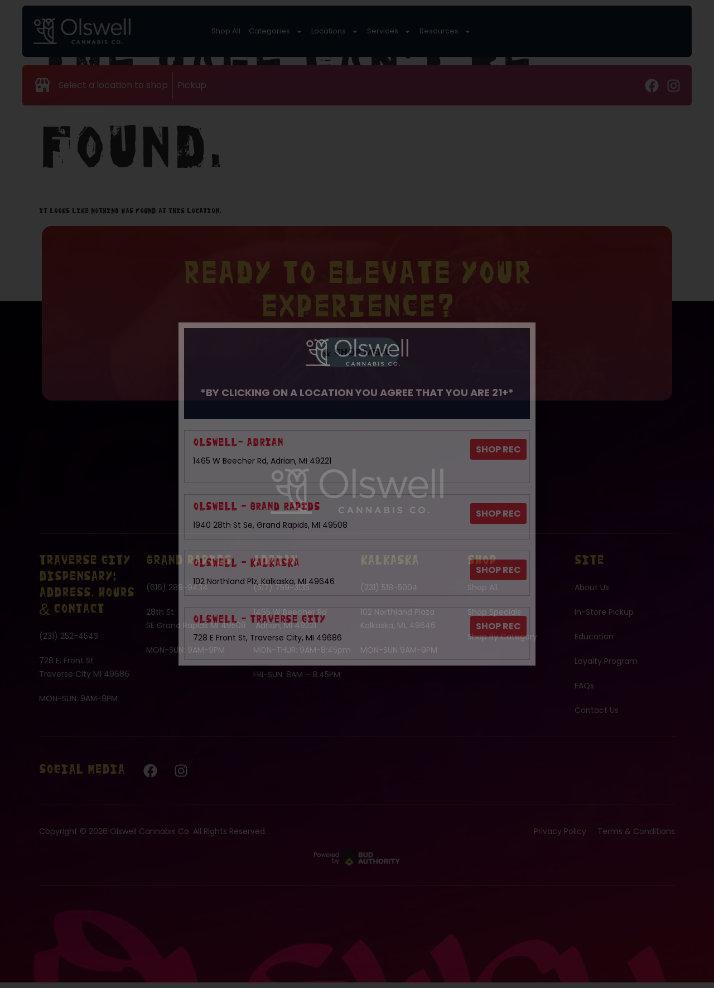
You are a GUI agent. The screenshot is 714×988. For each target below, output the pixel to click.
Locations (315, 31)
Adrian (275, 567)
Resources (400, 31)
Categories (269, 31)
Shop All (225, 31)
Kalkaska (389, 567)
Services (357, 31)
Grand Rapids (188, 567)
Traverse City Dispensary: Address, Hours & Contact (86, 591)
